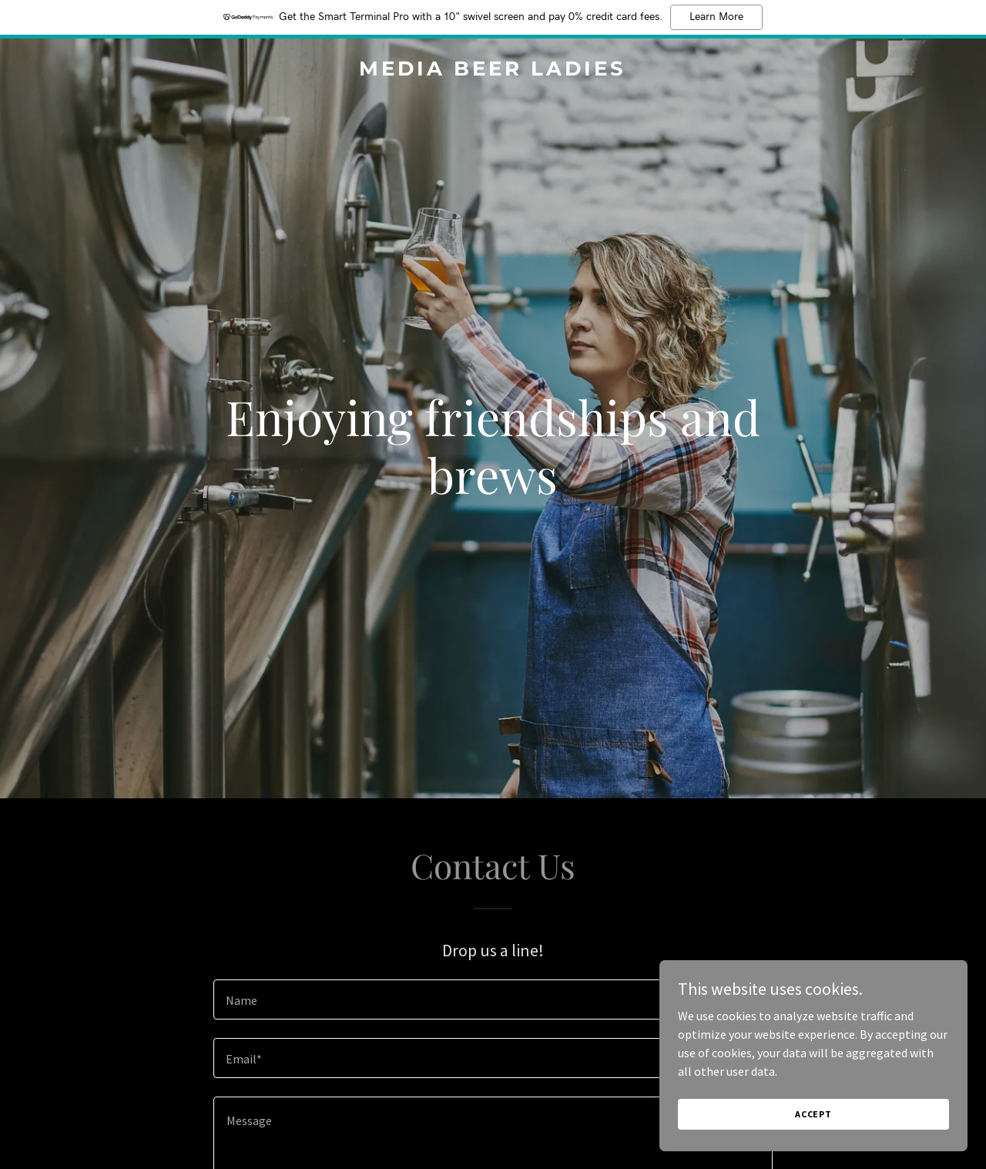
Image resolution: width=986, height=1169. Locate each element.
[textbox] (492, 999)
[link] (493, 71)
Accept (813, 1114)
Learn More (716, 17)
